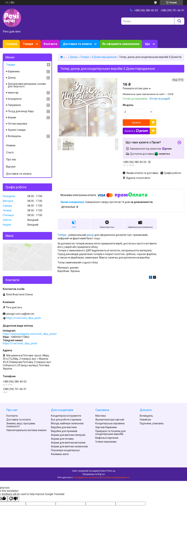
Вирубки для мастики (64, 427)
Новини (10, 145)
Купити (136, 122)
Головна (11, 44)
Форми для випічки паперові (68, 434)
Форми (12, 117)
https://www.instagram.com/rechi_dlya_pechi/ (30, 333)
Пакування (14, 105)
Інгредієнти (15, 98)
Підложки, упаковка (151, 423)
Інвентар (13, 92)
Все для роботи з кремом (66, 419)
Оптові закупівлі (17, 123)
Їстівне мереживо (106, 441)
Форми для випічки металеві (68, 442)
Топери (84, 57)
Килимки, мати (60, 454)
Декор (74, 57)
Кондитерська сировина (110, 423)
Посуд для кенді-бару (21, 111)
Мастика (100, 415)
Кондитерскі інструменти (66, 415)
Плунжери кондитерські (65, 450)
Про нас (11, 159)
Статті (10, 152)
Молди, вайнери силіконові (67, 423)
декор (90, 234)
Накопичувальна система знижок (26, 430)
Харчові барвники (106, 427)
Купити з (136, 131)
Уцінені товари (17, 129)
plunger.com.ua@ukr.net (20, 313)
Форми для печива (62, 438)
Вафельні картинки (106, 437)
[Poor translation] (13, 499)
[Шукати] (179, 21)
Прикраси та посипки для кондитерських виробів (110, 432)
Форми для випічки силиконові (69, 446)
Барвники (14, 71)
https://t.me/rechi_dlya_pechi (23, 318)
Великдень (14, 136)
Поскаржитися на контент (86, 477)
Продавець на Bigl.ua (94, 474)
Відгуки (10, 166)
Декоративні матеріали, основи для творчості (27, 85)
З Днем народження (104, 57)
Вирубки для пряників (64, 431)
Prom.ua (111, 471)
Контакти (50, 44)
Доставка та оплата (77, 44)
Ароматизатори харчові (109, 419)
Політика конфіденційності (115, 477)
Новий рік (145, 419)
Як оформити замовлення (120, 44)
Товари (28, 44)
